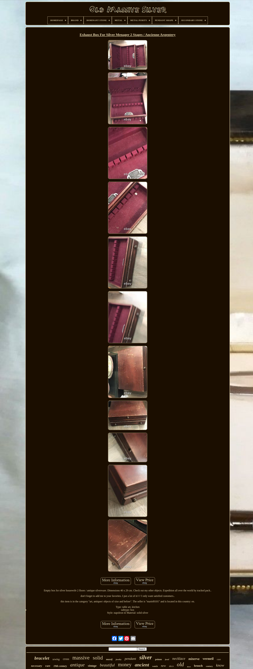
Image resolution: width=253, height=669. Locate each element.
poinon (158, 659)
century (209, 666)
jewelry (118, 659)
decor (189, 667)
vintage (92, 665)
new (163, 665)
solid (98, 658)
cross (66, 659)
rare (47, 665)
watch (155, 666)
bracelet (41, 658)
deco (171, 666)
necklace (178, 659)
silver (145, 657)
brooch (198, 665)
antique (77, 664)
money (125, 664)
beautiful (107, 665)
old (180, 664)
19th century (60, 666)
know (220, 665)
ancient (142, 664)
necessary (36, 665)
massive (81, 658)
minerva (193, 659)
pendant (130, 659)
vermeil (208, 659)
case (219, 659)
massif (109, 659)
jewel (167, 659)
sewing (56, 659)
